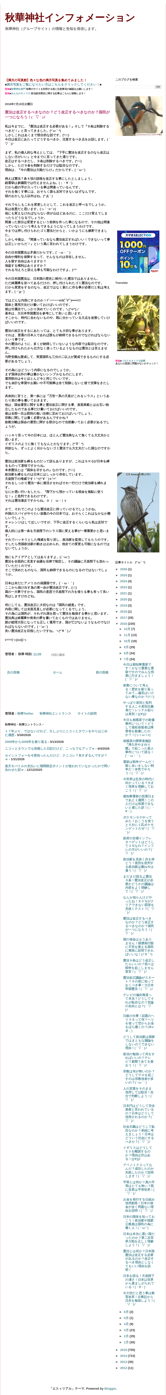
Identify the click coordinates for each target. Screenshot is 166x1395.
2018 (124, 611)
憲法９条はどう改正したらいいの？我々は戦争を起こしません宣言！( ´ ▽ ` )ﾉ (139, 966)
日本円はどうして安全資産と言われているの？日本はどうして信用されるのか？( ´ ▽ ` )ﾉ (139, 1113)
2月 (126, 1336)
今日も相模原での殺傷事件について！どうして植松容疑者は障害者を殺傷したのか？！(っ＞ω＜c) (138, 727)
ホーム (57, 672)
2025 (124, 575)
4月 (126, 1324)
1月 (126, 1342)
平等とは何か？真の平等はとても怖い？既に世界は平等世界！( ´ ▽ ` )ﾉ (139, 1187)
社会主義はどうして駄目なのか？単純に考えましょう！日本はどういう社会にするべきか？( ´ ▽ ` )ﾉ (139, 1134)
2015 (124, 1350)
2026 (124, 569)
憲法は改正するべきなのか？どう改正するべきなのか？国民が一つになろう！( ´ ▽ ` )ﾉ (138, 926)
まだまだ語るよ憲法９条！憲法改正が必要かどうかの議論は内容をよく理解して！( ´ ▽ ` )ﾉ (138, 884)
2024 (124, 581)
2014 (124, 1356)
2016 (124, 623)
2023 (124, 587)
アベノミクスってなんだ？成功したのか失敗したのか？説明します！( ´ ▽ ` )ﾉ (138, 1170)
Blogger (110, 1388)
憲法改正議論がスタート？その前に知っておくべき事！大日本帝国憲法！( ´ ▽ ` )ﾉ (138, 983)
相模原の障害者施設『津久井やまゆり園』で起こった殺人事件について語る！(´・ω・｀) (138, 748)
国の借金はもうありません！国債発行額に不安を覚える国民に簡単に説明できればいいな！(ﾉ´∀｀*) (138, 947)
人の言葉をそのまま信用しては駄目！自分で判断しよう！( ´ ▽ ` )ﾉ (138, 1094)
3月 (126, 1330)
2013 (124, 1362)
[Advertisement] (83, 53)
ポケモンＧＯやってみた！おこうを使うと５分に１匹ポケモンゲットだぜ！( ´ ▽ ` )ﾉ (139, 825)
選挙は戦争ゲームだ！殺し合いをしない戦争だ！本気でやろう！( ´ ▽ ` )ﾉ (139, 767)
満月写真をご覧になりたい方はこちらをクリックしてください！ (53, 84)
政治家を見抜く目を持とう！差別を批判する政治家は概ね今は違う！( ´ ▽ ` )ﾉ (138, 865)
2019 (124, 605)
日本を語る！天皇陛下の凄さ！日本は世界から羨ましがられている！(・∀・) (138, 1281)
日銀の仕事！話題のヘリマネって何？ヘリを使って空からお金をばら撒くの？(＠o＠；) (138, 1023)
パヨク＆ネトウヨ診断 (133, 360)
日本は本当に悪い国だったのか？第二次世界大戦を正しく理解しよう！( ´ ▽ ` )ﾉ (139, 1239)
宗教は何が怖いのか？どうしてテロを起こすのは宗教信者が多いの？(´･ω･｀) (139, 1077)
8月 (126, 653)
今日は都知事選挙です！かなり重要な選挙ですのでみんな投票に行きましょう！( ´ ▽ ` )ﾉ (138, 672)
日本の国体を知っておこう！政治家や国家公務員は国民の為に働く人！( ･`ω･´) (139, 1222)
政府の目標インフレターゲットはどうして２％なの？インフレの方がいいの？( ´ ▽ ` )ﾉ (138, 845)
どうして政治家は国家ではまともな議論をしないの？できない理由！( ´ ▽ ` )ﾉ (139, 1042)
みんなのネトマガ (20, 93)
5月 (126, 1318)
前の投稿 (102, 672)
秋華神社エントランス (55, 713)
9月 (126, 647)
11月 (127, 635)
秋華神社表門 (18, 89)
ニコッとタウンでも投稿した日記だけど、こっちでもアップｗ (50, 748)
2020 (124, 599)
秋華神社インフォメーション (70, 17)
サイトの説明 (87, 713)
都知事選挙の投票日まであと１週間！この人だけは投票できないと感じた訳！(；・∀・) (139, 804)
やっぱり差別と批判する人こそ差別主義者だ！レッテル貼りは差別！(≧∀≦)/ (138, 708)
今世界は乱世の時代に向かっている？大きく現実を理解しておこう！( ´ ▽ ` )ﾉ (138, 784)
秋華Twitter (25, 713)
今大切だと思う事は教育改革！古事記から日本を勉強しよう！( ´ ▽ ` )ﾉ (139, 1298)
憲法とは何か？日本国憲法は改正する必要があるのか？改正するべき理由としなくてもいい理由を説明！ (138, 1260)
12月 (127, 629)
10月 (127, 641)
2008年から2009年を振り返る (26, 742)
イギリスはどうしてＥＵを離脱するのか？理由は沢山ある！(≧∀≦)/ (137, 1153)
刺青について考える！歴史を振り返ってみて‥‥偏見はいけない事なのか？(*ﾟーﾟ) (138, 691)
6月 (126, 1312)
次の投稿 (13, 672)
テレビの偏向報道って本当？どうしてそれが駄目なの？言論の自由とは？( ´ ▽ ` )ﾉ (138, 1002)
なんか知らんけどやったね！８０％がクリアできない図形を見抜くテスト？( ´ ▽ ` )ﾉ (138, 905)
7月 (126, 659)
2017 (124, 617)
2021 (124, 593)
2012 (124, 1368)
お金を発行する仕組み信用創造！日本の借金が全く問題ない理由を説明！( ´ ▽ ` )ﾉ (139, 1205)
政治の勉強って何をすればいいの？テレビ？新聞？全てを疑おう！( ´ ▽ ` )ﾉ (139, 1059)
